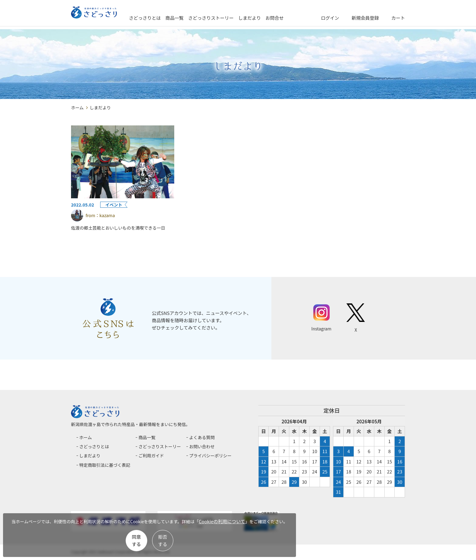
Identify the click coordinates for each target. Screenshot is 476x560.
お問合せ (297, 18)
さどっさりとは (167, 18)
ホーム (77, 107)
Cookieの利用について (38, 526)
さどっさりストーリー (233, 18)
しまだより (272, 18)
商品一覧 (197, 18)
